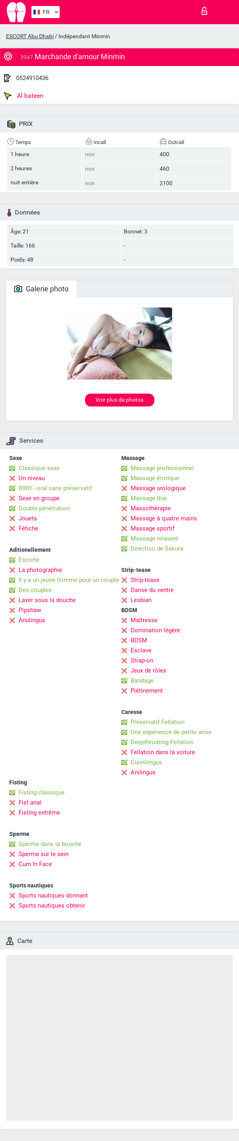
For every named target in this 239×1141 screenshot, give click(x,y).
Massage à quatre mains (164, 518)
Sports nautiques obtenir (52, 905)
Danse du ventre (152, 590)
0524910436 (32, 78)
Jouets (28, 518)
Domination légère (155, 630)
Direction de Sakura (157, 548)
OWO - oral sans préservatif (55, 488)
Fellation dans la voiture (163, 752)
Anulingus (32, 620)
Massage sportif (153, 528)
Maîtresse (144, 620)
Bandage (142, 680)
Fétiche (28, 528)
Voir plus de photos (119, 399)
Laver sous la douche (47, 600)
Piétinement (147, 690)
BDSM (139, 640)
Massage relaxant (154, 538)
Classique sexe (39, 468)
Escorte (29, 559)
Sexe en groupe (39, 498)
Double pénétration (44, 508)
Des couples (35, 590)
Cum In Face (35, 864)
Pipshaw (30, 610)
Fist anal (30, 802)
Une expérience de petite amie (171, 732)
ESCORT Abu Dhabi (30, 36)
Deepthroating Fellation (162, 742)
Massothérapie (151, 508)
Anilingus (143, 772)
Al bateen (24, 96)
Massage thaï (149, 498)
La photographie (40, 570)
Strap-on (142, 660)
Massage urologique (158, 488)
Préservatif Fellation (158, 722)
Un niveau (32, 478)
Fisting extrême (39, 812)
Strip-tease (145, 580)
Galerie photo (41, 289)
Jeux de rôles (148, 670)
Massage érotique (155, 478)
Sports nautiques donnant (53, 895)
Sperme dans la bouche (50, 844)
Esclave (141, 650)
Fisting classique (41, 792)
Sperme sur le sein (44, 854)
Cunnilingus (146, 762)
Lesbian (141, 600)
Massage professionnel (162, 468)
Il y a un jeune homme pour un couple (69, 580)
